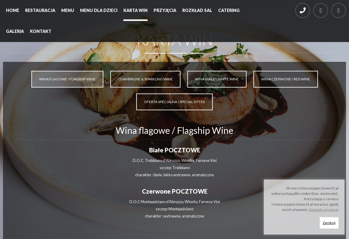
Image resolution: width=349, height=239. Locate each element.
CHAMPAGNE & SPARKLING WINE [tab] (145, 79)
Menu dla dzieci (98, 10)
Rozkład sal (197, 10)
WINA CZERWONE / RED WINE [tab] (285, 79)
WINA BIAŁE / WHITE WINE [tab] (217, 79)
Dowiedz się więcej (324, 209)
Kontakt (40, 31)
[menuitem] (12, 12)
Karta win (135, 10)
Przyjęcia (165, 10)
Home (12, 10)
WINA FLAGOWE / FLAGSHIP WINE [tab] (67, 79)
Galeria (15, 31)
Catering (229, 10)
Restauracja (40, 10)
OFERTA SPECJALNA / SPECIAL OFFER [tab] (174, 101)
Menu (67, 10)
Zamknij (329, 222)
